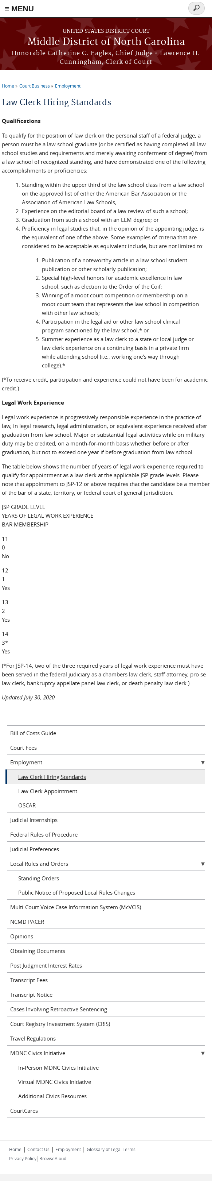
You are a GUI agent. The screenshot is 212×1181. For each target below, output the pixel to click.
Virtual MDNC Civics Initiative (54, 1081)
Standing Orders (38, 878)
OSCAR (27, 805)
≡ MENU (19, 8)
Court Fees (23, 747)
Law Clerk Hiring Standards (52, 776)
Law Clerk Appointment (47, 791)
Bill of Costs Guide (33, 733)
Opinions (21, 936)
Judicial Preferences (34, 849)
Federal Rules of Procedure (44, 834)
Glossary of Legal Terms (111, 1149)
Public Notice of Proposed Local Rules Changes (76, 892)
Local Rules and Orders (39, 863)
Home (8, 86)
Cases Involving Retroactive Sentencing (58, 1009)
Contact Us (38, 1149)
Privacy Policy (22, 1158)
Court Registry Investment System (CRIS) (60, 1023)
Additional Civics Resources (52, 1096)
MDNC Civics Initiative (37, 1053)
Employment (68, 86)
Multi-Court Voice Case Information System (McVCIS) (75, 907)
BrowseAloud (52, 1158)
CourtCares (24, 1110)
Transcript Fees (29, 980)
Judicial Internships (34, 819)
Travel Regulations (33, 1038)
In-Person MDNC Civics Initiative (58, 1067)
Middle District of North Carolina (106, 42)
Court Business (34, 86)
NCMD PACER (27, 921)
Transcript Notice (31, 994)
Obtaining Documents (37, 950)
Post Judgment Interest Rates (46, 965)
